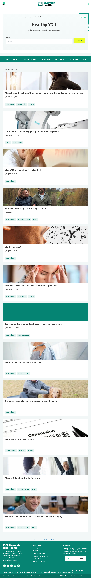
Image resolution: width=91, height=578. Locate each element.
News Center (37, 545)
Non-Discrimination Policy (21, 576)
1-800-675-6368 (75, 558)
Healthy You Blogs (27, 17)
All (7, 59)
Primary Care (73, 59)
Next (52, 539)
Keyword (9, 37)
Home (6, 17)
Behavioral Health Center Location (25, 572)
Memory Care (45, 59)
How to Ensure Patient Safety (47, 572)
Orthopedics (59, 59)
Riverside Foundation (39, 561)
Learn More (45, 90)
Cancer (15, 59)
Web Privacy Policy (37, 576)
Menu (4, 3)
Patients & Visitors (15, 17)
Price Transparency (39, 553)
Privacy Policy (7, 576)
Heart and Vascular (29, 59)
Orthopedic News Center (65, 572)
